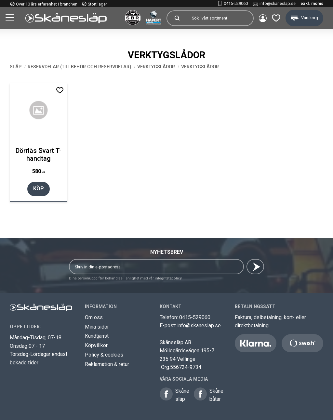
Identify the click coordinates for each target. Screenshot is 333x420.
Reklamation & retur (107, 364)
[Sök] (177, 18)
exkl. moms (311, 3)
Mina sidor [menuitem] (263, 18)
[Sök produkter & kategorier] (220, 18)
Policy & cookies (104, 355)
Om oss (94, 317)
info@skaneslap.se (278, 3)
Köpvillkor (96, 345)
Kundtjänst (97, 336)
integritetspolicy (168, 278)
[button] (10, 18)
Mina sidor (97, 327)
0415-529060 (236, 3)
